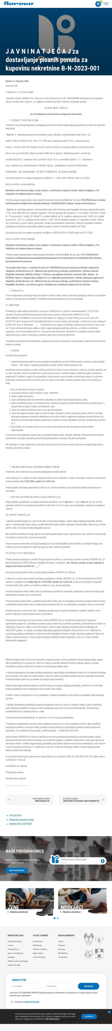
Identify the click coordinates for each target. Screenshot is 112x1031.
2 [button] (57, 918)
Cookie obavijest (39, 957)
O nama (10, 945)
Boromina (61, 949)
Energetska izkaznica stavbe (21, 819)
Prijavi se (88, 986)
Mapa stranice (38, 953)
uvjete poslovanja (31, 1002)
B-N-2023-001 (15, 815)
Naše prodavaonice (16, 870)
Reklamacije (37, 945)
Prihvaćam (25, 1002)
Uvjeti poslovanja (14, 965)
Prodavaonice (38, 941)
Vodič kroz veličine (40, 949)
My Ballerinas (63, 953)
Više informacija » (52, 1019)
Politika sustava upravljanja (18, 961)
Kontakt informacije (15, 941)
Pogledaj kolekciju (19, 912)
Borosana (61, 945)
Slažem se (89, 1016)
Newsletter (19, 980)
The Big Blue (62, 957)
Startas (60, 941)
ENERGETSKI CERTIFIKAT (20, 824)
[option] (30, 903)
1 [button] (54, 918)
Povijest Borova (13, 949)
